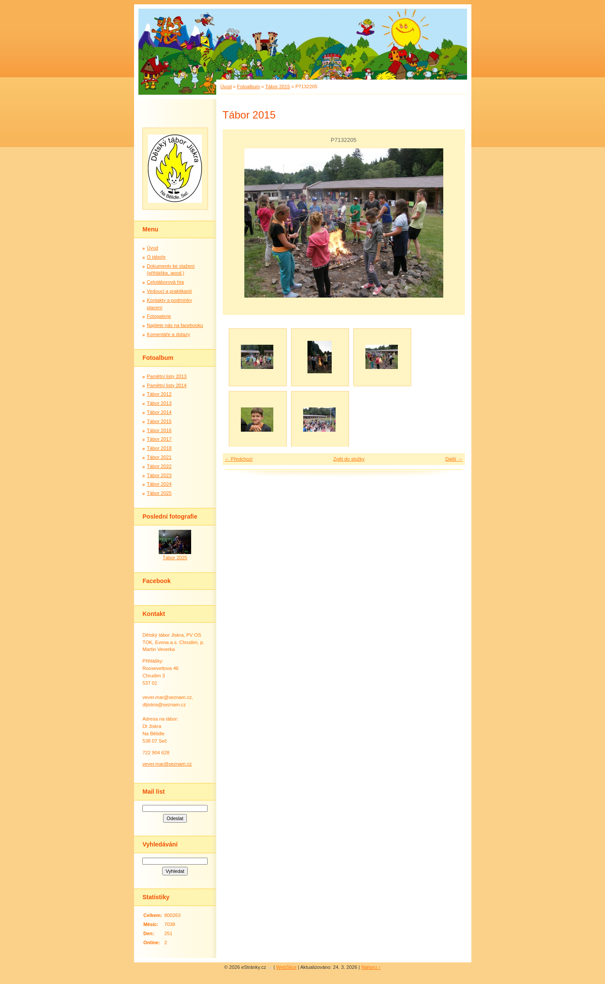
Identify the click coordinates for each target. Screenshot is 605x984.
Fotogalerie (159, 316)
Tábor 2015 (277, 86)
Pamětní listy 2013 (167, 376)
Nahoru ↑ (371, 967)
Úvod (226, 86)
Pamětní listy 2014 (167, 385)
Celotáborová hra (165, 282)
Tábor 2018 (159, 448)
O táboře (156, 257)
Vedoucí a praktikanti (169, 291)
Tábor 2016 (159, 430)
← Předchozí (239, 459)
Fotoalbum (248, 86)
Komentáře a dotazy (168, 334)
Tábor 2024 (159, 484)
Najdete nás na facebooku (175, 325)
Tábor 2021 (159, 457)
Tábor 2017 (159, 439)
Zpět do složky (349, 459)
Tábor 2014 (159, 412)
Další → (454, 459)
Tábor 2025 (159, 493)
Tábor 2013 (159, 403)
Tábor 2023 (159, 475)
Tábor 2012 (159, 394)
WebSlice (286, 967)
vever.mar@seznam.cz (167, 763)
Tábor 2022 (159, 466)
